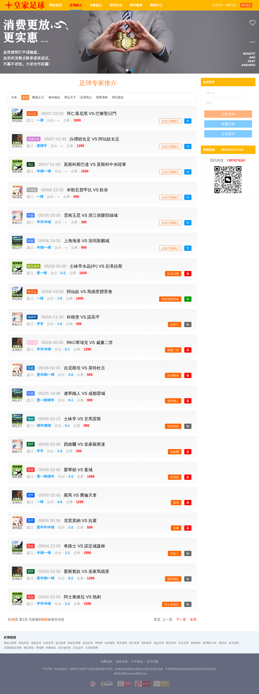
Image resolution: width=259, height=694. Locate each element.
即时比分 (116, 5)
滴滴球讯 (196, 642)
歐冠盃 (32, 113)
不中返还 (137, 661)
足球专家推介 (98, 82)
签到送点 (246, 5)
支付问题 (152, 661)
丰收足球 (48, 642)
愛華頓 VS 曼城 (78, 469)
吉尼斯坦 (173, 375)
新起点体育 (10, 642)
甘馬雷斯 (173, 426)
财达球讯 (29, 647)
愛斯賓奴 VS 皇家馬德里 (87, 571)
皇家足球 (36, 642)
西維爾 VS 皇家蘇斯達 (84, 444)
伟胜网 (98, 642)
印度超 (32, 190)
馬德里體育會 (170, 299)
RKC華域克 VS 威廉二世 (90, 342)
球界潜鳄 (102, 97)
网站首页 (55, 5)
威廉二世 (173, 350)
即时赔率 (136, 5)
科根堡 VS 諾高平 (83, 317)
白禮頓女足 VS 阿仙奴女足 (95, 139)
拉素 (176, 528)
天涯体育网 (91, 647)
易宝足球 (171, 642)
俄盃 (31, 164)
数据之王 (38, 97)
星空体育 (122, 642)
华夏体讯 (51, 647)
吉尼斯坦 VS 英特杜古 (84, 368)
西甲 (31, 444)
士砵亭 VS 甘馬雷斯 (82, 418)
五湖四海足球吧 (13, 647)
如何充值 (122, 661)
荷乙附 (32, 342)
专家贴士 (96, 5)
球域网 (40, 647)
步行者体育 (64, 647)
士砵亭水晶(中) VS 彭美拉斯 (96, 266)
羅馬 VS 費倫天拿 (80, 495)
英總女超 (33, 139)
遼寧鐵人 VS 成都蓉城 (84, 393)
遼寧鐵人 (173, 401)
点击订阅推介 (170, 121)
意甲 (31, 495)
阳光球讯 (24, 642)
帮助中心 (156, 5)
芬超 (31, 368)
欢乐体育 (234, 642)
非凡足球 (183, 642)
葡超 (31, 418)
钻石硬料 (110, 642)
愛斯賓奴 (173, 579)
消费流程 (106, 661)
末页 (192, 619)
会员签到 (228, 134)
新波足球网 (74, 642)
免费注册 (230, 5)
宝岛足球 (78, 647)
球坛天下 (70, 97)
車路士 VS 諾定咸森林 (84, 546)
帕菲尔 (223, 642)
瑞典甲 (32, 317)
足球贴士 (75, 5)
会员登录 (217, 5)
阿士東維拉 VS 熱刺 (82, 597)
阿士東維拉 (171, 604)
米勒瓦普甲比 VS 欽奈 (87, 190)
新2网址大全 (210, 642)
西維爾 (174, 451)
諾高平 (174, 324)
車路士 (174, 553)
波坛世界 (61, 642)
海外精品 (54, 97)
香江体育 (134, 642)
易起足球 (159, 642)
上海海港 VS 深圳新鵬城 (87, 240)
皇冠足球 (88, 642)
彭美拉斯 (173, 273)
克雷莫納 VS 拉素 (80, 520)
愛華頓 (174, 477)
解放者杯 (33, 266)
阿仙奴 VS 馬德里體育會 (89, 291)
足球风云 (86, 97)
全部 (25, 97)
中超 (31, 215)
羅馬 (176, 502)
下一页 (179, 619)
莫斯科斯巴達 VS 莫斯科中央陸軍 (95, 164)
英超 (31, 469)
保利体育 (146, 642)
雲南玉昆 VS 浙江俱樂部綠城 (91, 215)
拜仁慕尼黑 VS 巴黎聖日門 (92, 113)
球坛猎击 (118, 97)
